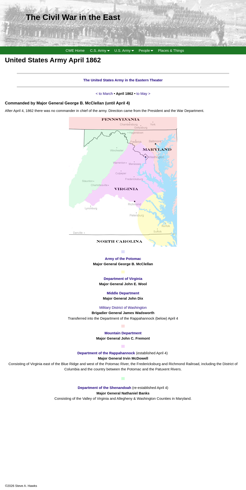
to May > (143, 93)
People (147, 50)
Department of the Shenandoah (105, 388)
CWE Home (75, 50)
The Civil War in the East (73, 17)
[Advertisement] (123, 450)
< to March (105, 93)
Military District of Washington (123, 307)
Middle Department (123, 293)
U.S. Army (125, 50)
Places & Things (171, 50)
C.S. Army (101, 50)
